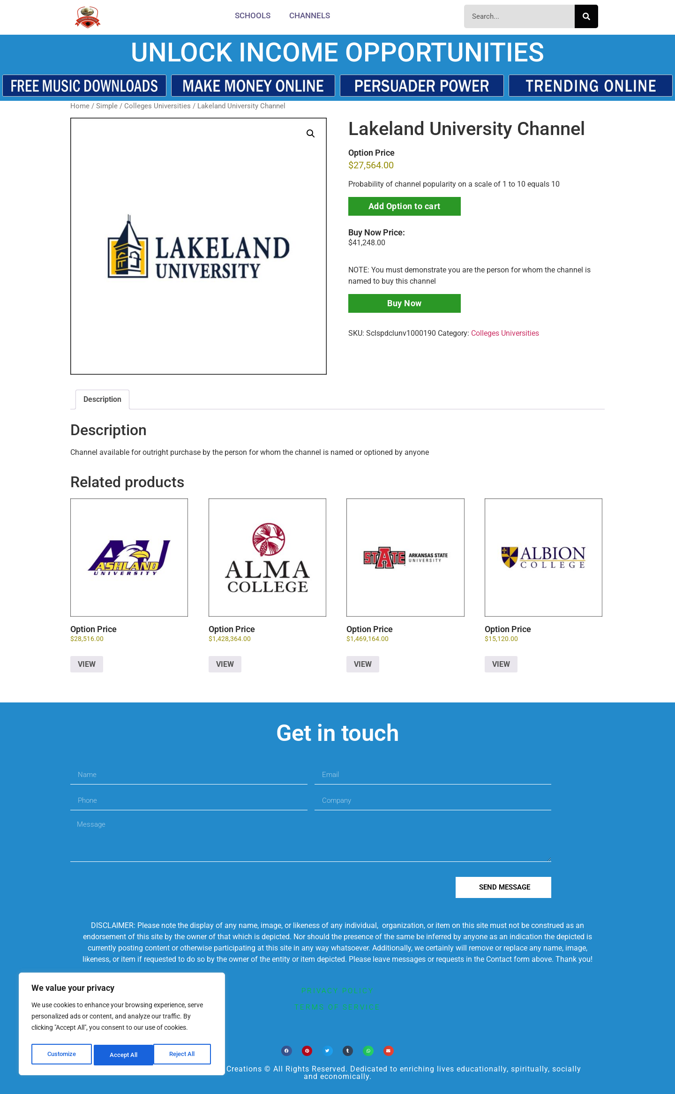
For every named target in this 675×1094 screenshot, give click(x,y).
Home (80, 106)
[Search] (586, 16)
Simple (107, 106)
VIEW (87, 664)
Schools (252, 15)
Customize (61, 1055)
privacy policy (337, 991)
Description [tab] (102, 399)
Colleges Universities (157, 106)
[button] (310, 133)
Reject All (123, 1055)
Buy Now (404, 303)
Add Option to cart (404, 206)
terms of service (337, 1007)
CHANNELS (309, 15)
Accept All (184, 1055)
